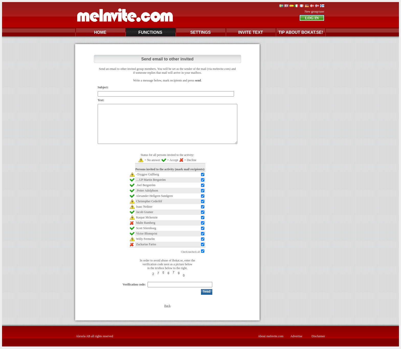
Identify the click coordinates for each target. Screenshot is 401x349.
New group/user (314, 11)
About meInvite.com (270, 336)
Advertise (296, 336)
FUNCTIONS (150, 32)
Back (167, 306)
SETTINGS (200, 32)
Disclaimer (318, 336)
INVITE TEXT (250, 32)
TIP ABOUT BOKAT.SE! (300, 32)
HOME (100, 32)
